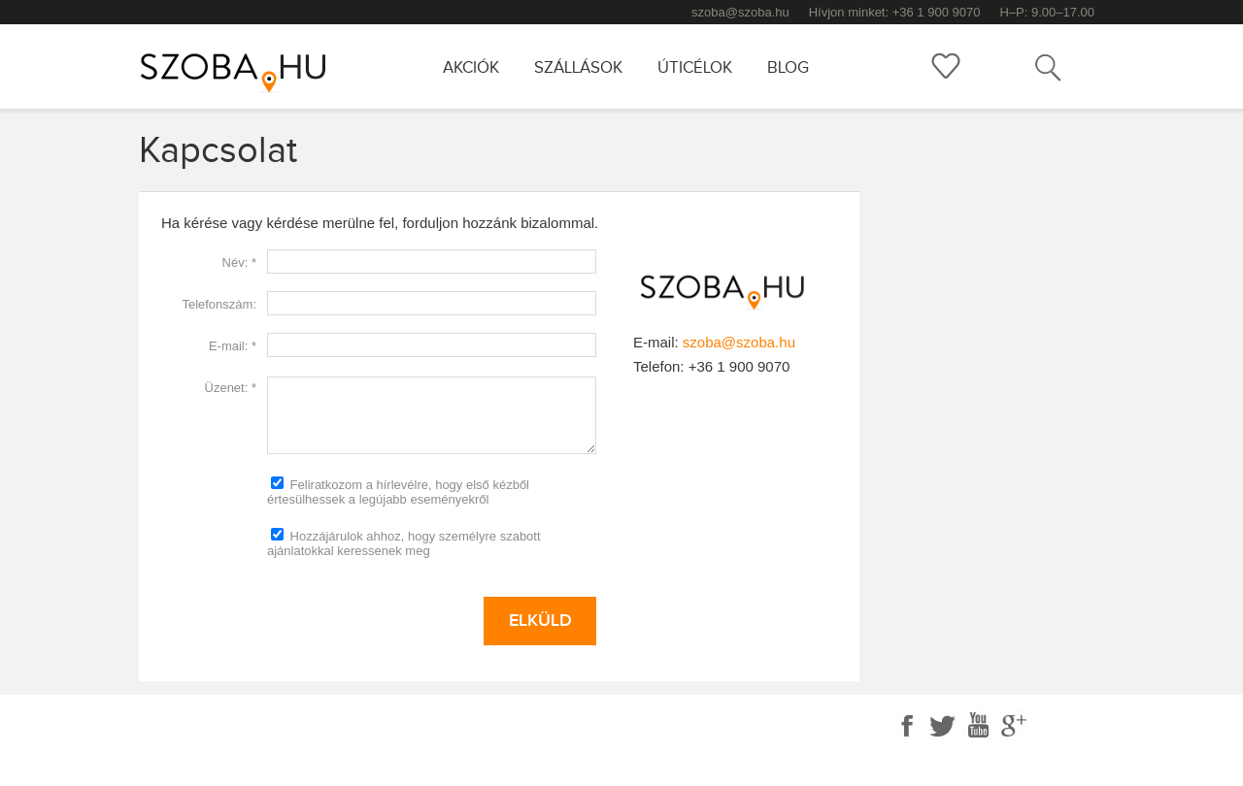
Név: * (239, 262)
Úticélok (694, 68)
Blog (788, 68)
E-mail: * (232, 346)
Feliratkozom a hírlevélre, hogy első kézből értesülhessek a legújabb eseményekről (398, 491)
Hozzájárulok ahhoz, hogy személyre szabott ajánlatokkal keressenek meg (404, 543)
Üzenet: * (230, 387)
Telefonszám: (219, 304)
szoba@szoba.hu (740, 12)
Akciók (471, 68)
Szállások (578, 68)
